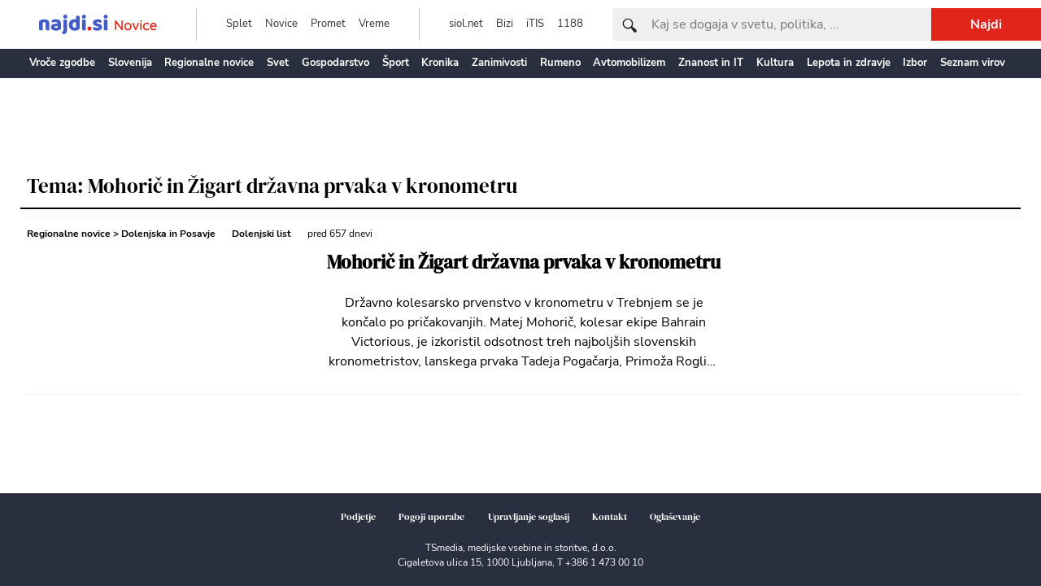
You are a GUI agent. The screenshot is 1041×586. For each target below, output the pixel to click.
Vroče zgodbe (62, 62)
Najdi (986, 24)
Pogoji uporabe (431, 516)
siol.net (466, 23)
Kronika (440, 62)
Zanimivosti (499, 62)
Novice (281, 23)
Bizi (504, 23)
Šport (395, 62)
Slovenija (130, 62)
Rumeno (560, 62)
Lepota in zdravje (849, 62)
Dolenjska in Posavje (168, 233)
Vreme (374, 23)
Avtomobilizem (629, 62)
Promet (328, 23)
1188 (570, 23)
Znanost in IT (710, 62)
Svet (278, 62)
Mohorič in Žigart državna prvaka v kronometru (524, 262)
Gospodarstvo (335, 62)
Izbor (915, 62)
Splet (239, 23)
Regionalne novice (209, 62)
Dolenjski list (261, 233)
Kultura (775, 62)
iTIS (535, 23)
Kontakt (609, 516)
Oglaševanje (675, 516)
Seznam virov (972, 62)
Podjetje (358, 516)
